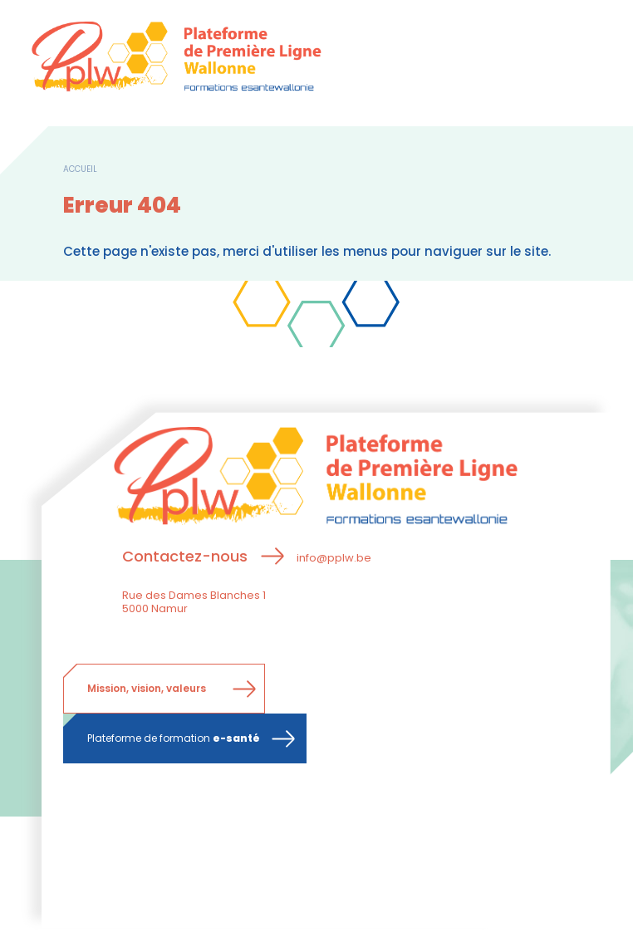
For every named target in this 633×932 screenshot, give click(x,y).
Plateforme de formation (173, 738)
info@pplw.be (334, 558)
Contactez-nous (185, 556)
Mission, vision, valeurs (146, 688)
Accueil (80, 169)
